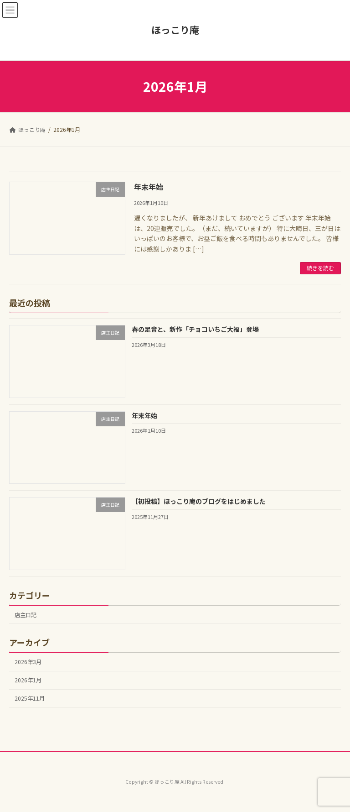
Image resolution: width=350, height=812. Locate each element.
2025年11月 (30, 698)
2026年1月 (28, 680)
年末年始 (148, 186)
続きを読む (320, 268)
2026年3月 (28, 662)
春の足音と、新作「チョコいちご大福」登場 (195, 329)
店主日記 (25, 615)
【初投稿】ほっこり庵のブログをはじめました (199, 501)
